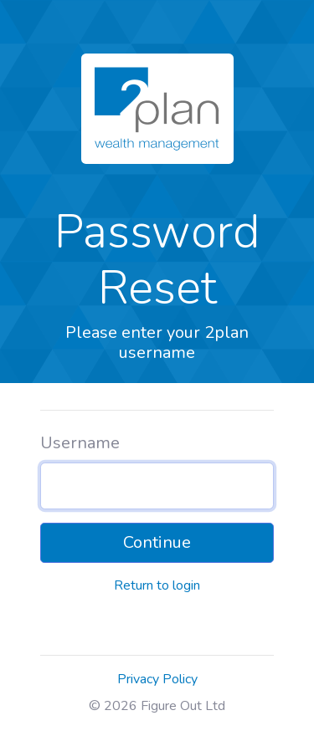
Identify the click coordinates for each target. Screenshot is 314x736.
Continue (157, 542)
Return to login (157, 585)
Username (80, 443)
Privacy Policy (157, 679)
